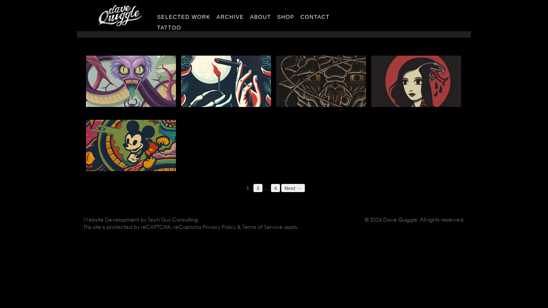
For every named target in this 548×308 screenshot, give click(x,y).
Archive (230, 17)
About (260, 17)
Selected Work (184, 17)
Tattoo (169, 28)
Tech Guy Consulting (173, 219)
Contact (315, 17)
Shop (285, 17)
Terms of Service (262, 227)
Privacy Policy (219, 227)
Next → (292, 188)
